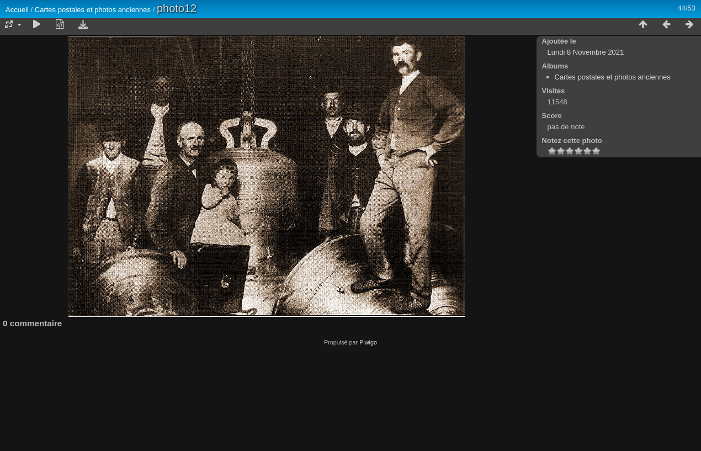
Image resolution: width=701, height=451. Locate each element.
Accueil (17, 10)
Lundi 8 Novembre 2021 (586, 52)
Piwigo (368, 342)
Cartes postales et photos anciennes (93, 10)
